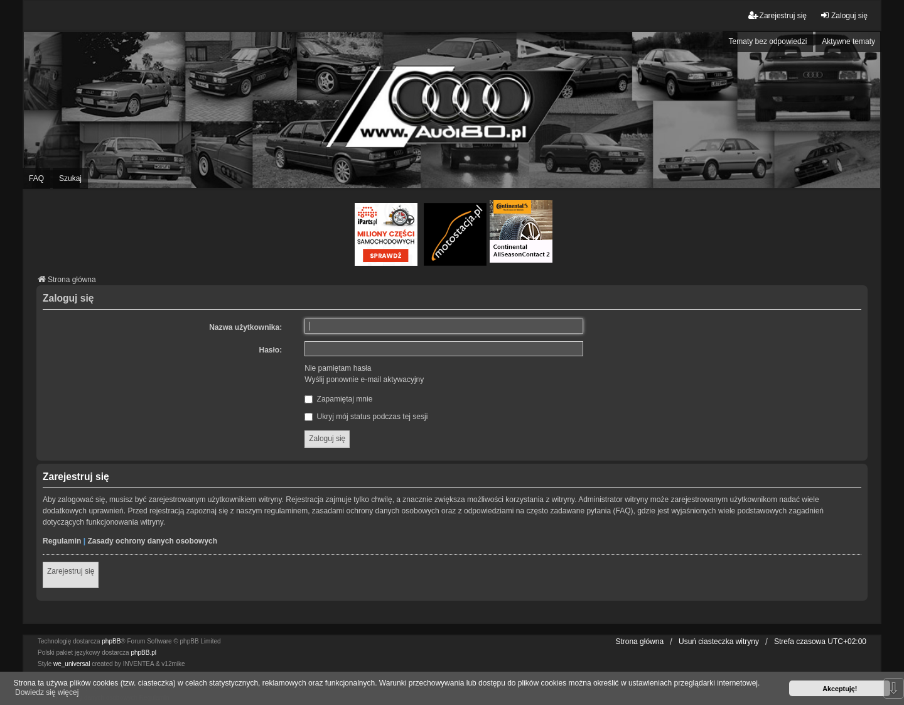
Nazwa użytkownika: (245, 327)
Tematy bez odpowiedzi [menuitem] (768, 41)
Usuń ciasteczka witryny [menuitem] (719, 641)
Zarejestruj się (70, 571)
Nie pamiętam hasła (337, 368)
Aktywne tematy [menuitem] (848, 41)
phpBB (111, 641)
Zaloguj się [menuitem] (844, 15)
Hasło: (270, 350)
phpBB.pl (143, 652)
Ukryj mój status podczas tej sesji (366, 416)
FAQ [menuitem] (36, 178)
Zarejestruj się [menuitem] (777, 15)
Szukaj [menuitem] (70, 178)
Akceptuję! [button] (839, 688)
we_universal (71, 663)
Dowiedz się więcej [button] (46, 692)
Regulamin (62, 541)
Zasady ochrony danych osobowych (152, 541)
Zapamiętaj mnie (338, 399)
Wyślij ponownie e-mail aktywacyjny (364, 379)
